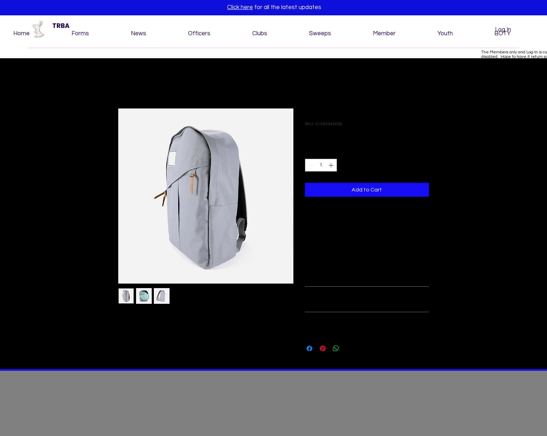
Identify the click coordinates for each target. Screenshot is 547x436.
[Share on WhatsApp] (336, 348)
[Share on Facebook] (309, 348)
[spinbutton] (321, 165)
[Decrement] (310, 165)
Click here (240, 7)
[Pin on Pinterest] (323, 348)
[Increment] (331, 165)
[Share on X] (349, 348)
